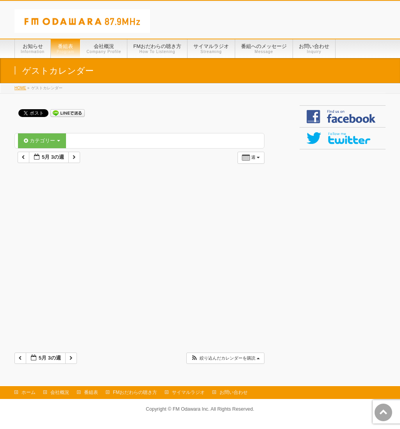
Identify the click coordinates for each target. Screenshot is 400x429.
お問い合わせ (234, 392)
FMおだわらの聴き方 (135, 392)
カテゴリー (42, 141)
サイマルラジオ (188, 392)
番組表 (91, 392)
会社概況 (59, 392)
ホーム (28, 392)
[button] (225, 358)
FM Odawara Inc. (191, 409)
